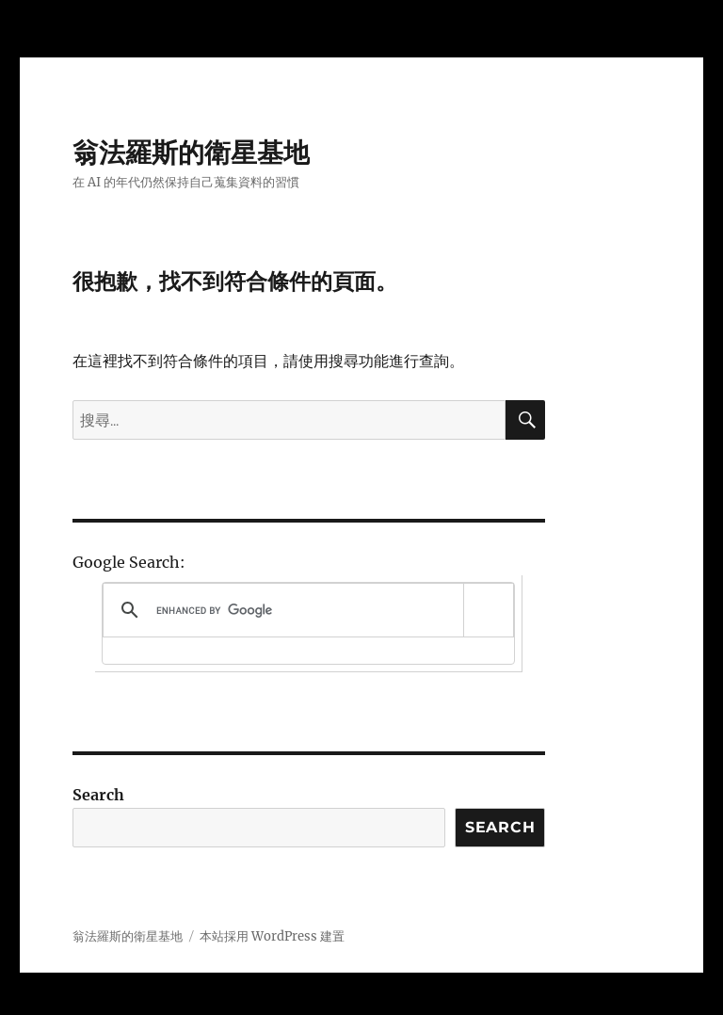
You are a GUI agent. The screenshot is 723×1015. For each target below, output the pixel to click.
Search (98, 794)
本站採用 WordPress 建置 (272, 936)
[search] (305, 610)
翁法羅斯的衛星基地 (191, 153)
